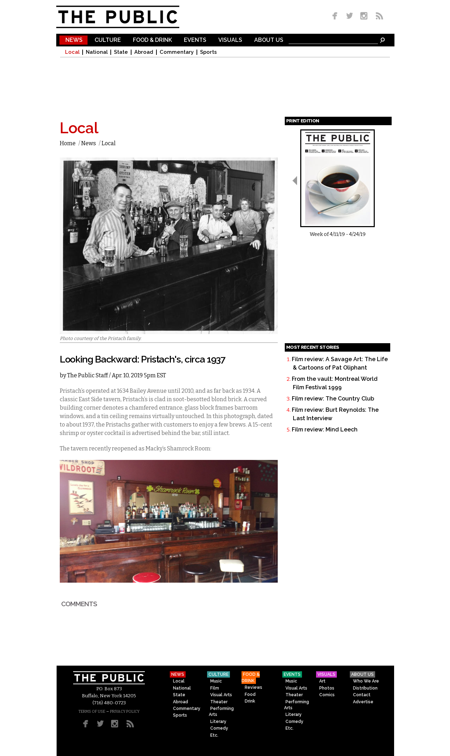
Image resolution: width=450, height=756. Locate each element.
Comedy (219, 728)
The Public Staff (87, 375)
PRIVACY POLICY (125, 711)
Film (214, 688)
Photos (326, 688)
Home (68, 143)
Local (72, 52)
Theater (218, 701)
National (97, 52)
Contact (362, 694)
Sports (208, 52)
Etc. (214, 735)
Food (250, 694)
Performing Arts (221, 711)
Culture (108, 40)
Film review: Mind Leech (325, 429)
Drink (250, 701)
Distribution (365, 688)
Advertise (363, 701)
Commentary (177, 52)
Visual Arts (221, 694)
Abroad (143, 52)
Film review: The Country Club (333, 398)
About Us (268, 40)
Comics (327, 694)
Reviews (253, 687)
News (74, 40)
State (121, 52)
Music (216, 681)
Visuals (230, 40)
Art (322, 681)
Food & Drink (152, 40)
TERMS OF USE (91, 711)
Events (195, 40)
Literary (218, 721)
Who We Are (366, 681)
